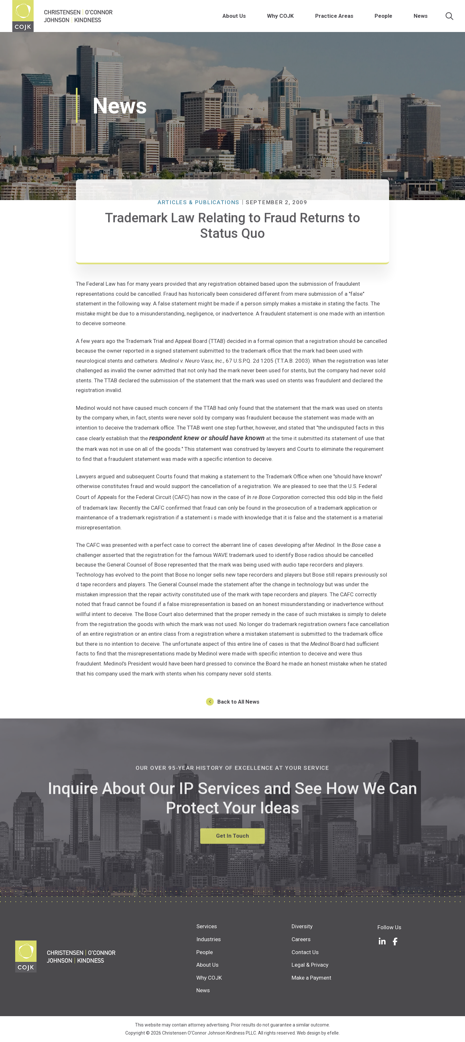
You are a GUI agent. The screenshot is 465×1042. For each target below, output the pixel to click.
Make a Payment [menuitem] (311, 977)
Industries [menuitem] (208, 939)
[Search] (449, 16)
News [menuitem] (421, 16)
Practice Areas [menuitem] (334, 16)
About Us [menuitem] (234, 16)
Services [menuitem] (206, 926)
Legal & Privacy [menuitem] (310, 965)
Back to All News (238, 701)
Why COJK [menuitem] (280, 16)
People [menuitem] (383, 16)
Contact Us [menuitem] (305, 952)
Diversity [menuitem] (302, 926)
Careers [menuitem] (301, 939)
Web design (308, 1033)
